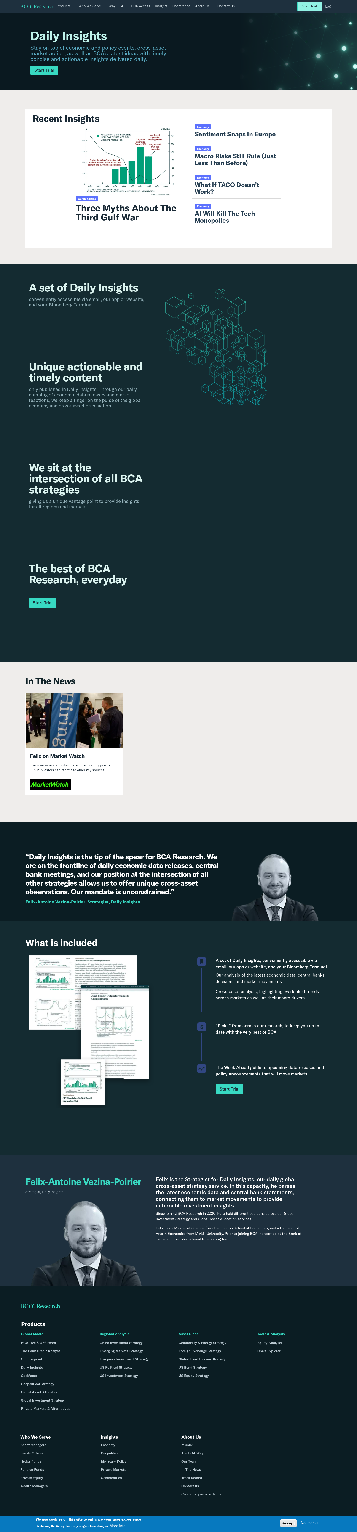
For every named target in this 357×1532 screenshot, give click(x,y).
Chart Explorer (269, 1351)
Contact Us (226, 6)
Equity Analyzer (269, 1343)
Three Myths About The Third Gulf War (126, 212)
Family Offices (31, 1457)
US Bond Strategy (193, 1367)
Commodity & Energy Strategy (202, 1343)
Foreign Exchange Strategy (200, 1351)
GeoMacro (29, 1376)
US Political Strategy (116, 1367)
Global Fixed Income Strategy (202, 1359)
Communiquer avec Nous (201, 1498)
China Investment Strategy (121, 1343)
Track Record (191, 1481)
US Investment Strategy (119, 1376)
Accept (288, 1523)
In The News (191, 1473)
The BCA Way (192, 1457)
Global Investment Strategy (43, 1400)
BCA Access (140, 6)
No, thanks (309, 1523)
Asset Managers (33, 1448)
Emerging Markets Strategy (121, 1351)
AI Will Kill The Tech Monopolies (225, 217)
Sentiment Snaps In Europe (235, 134)
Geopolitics (110, 1457)
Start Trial (309, 6)
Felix (162, 1179)
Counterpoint (31, 1359)
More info (118, 1525)
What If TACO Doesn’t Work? (227, 188)
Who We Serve (39, 1437)
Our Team (189, 1465)
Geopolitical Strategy (37, 1384)
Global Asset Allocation (39, 1392)
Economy (108, 1448)
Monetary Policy (113, 1465)
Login (329, 6)
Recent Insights (66, 118)
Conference (181, 6)
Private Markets (113, 1473)
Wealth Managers (34, 1490)
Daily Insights (32, 1367)
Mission (187, 1448)
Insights (161, 6)
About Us (193, 1437)
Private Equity (31, 1481)
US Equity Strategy (194, 1376)
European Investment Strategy (124, 1359)
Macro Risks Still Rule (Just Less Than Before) (235, 159)
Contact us (190, 1490)
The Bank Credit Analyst (40, 1351)
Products (33, 1324)
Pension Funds (32, 1473)
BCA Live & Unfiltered (38, 1343)
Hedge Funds (30, 1465)
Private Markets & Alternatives (45, 1408)
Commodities (111, 1481)
